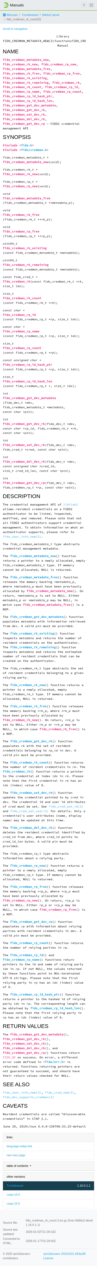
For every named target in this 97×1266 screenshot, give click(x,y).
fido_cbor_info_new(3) (22, 537)
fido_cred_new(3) (59, 1092)
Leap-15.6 (13, 1203)
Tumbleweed (29, 14)
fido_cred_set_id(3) (65, 806)
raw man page (16, 1155)
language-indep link (19, 1146)
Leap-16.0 (13, 1194)
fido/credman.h (34, 150)
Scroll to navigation (15, 28)
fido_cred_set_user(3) (29, 811)
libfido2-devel (50, 14)
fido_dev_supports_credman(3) (28, 1097)
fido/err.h (54, 1062)
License (48, 1258)
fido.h (26, 145)
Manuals (10, 14)
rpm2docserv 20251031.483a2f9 (64, 1253)
